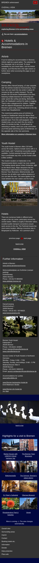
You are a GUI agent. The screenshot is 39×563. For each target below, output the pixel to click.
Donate (4, 548)
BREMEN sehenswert (10, 2)
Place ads (5, 554)
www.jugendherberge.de (11, 351)
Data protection (7, 551)
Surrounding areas (8, 532)
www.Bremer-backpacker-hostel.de (15, 382)
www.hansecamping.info (11, 313)
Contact (4, 538)
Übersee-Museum (28, 495)
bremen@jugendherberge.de (18, 349)
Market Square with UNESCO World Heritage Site (11, 456)
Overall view (6, 528)
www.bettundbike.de (10, 378)
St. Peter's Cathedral (10, 495)
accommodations (21, 34)
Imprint (4, 535)
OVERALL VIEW (8, 7)
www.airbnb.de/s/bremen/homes (14, 266)
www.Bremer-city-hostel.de (12, 389)
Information (6, 544)
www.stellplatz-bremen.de (12, 281)
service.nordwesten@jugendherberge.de (22, 371)
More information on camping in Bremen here (19, 134)
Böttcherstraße (10, 476)
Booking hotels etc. (8, 541)
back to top (19, 244)
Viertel (28, 512)
